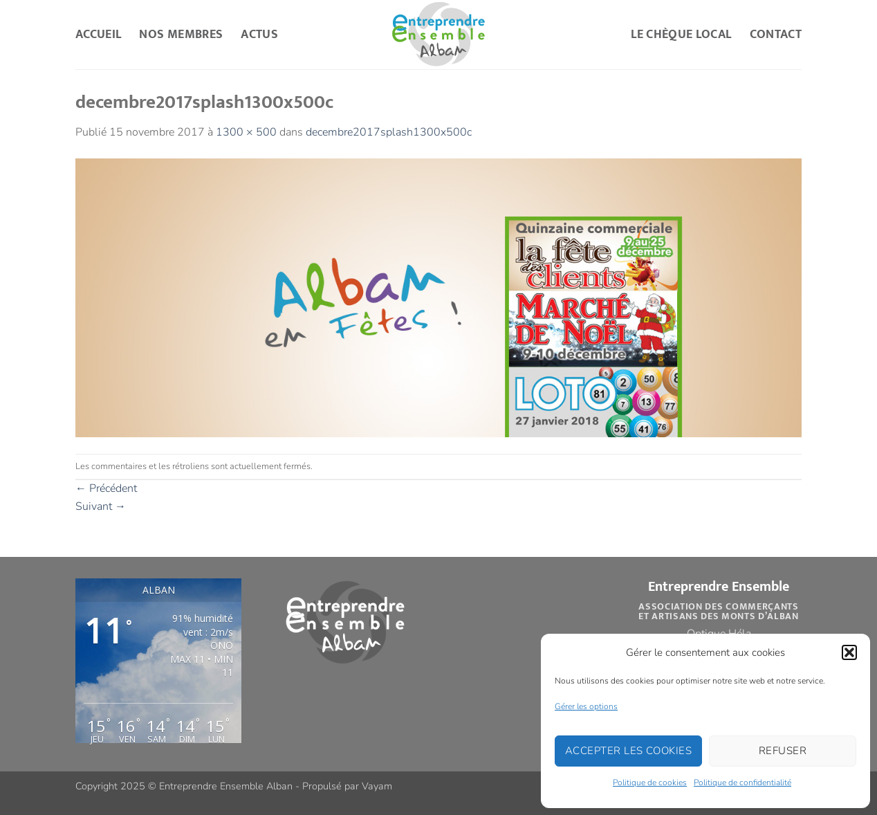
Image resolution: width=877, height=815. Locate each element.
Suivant (100, 506)
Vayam (377, 786)
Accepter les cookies (628, 751)
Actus (259, 34)
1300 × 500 (246, 132)
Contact (776, 34)
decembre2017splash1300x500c (389, 132)
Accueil (98, 34)
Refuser (782, 751)
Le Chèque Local (681, 34)
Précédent (106, 488)
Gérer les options (586, 706)
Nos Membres (181, 34)
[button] (849, 652)
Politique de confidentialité (742, 782)
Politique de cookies (650, 782)
